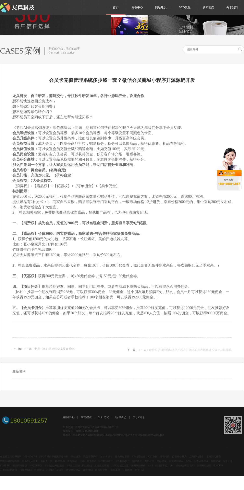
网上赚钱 (87, 469)
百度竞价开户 (179, 460)
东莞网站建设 (176, 464)
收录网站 (88, 473)
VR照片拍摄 (138, 460)
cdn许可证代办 (30, 464)
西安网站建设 (73, 473)
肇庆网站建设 (19, 469)
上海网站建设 (196, 460)
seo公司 (227, 464)
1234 (189, 464)
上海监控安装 (101, 469)
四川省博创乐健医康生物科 (54, 460)
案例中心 (68, 417)
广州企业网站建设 (54, 469)
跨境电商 (165, 460)
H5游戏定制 (73, 469)
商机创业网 (101, 473)
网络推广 (137, 464)
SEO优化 (103, 417)
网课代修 (60, 464)
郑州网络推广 (122, 464)
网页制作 (152, 460)
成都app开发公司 (185, 469)
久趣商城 (127, 473)
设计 (82, 464)
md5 (150, 469)
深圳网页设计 (204, 469)
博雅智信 (39, 473)
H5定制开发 (35, 469)
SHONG (218, 469)
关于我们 (138, 417)
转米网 (50, 473)
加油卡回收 (106, 460)
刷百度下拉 (46, 464)
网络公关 (149, 464)
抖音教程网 (26, 473)
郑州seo (91, 464)
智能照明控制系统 (10, 464)
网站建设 (86, 417)
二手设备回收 (201, 464)
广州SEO (5, 469)
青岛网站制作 (122, 460)
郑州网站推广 (105, 464)
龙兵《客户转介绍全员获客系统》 (55, 351)
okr (171, 469)
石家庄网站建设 (8, 473)
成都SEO (115, 473)
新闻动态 (120, 417)
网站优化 (162, 464)
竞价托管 (72, 464)
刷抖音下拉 (161, 469)
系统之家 (216, 464)
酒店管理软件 (90, 460)
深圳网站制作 (138, 469)
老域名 (59, 473)
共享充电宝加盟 (120, 469)
